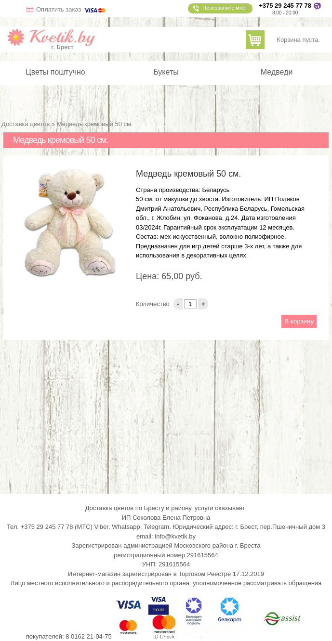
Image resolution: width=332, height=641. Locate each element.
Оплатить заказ (71, 9)
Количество (153, 304)
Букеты (166, 72)
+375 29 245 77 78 (285, 5)
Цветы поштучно (55, 72)
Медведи (277, 72)
